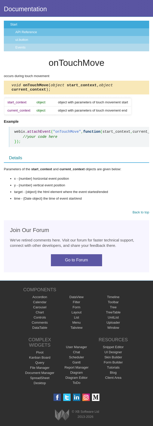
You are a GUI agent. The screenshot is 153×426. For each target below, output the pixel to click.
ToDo (76, 384)
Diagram (76, 374)
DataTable (39, 329)
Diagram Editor (76, 379)
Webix (62, 416)
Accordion (39, 298)
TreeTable (113, 314)
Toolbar (113, 304)
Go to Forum (76, 261)
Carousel (39, 309)
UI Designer (113, 354)
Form (76, 309)
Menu (76, 324)
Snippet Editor (113, 348)
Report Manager (76, 369)
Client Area (113, 379)
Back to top (141, 214)
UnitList (113, 319)
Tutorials (113, 369)
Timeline (113, 298)
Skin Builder (113, 359)
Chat (76, 354)
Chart (40, 314)
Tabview (77, 329)
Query (39, 364)
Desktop (40, 384)
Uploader (113, 324)
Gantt (76, 364)
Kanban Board (39, 359)
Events (20, 47)
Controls (40, 319)
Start (13, 24)
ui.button (21, 40)
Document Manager (39, 374)
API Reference (26, 32)
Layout (76, 314)
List (76, 319)
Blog (113, 374)
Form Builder (113, 364)
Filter (76, 304)
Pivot (39, 354)
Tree (113, 309)
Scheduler (76, 359)
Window (113, 329)
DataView (76, 298)
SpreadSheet (39, 379)
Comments (40, 324)
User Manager (76, 348)
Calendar (40, 304)
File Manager (39, 369)
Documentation (25, 9)
